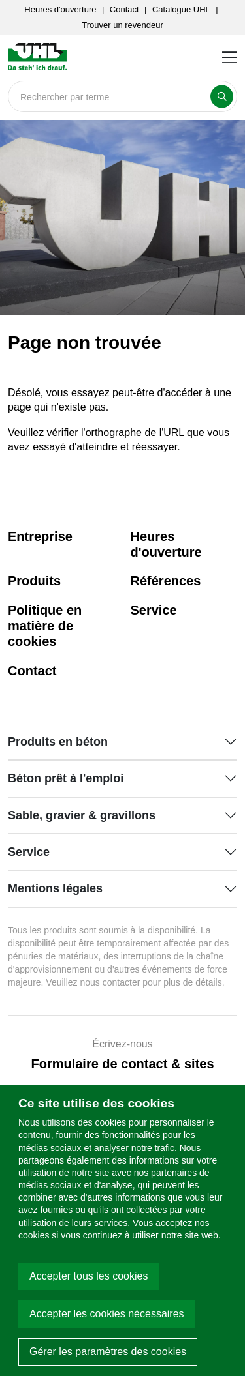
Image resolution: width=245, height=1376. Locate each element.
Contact (124, 9)
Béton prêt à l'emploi (65, 778)
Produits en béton (58, 741)
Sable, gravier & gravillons (81, 815)
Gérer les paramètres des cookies (107, 1351)
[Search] (122, 96)
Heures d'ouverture (60, 9)
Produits (34, 581)
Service (154, 610)
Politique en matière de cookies (45, 626)
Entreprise (40, 536)
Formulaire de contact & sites (122, 1064)
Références (166, 581)
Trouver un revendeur (122, 25)
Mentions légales (55, 888)
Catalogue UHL (181, 9)
